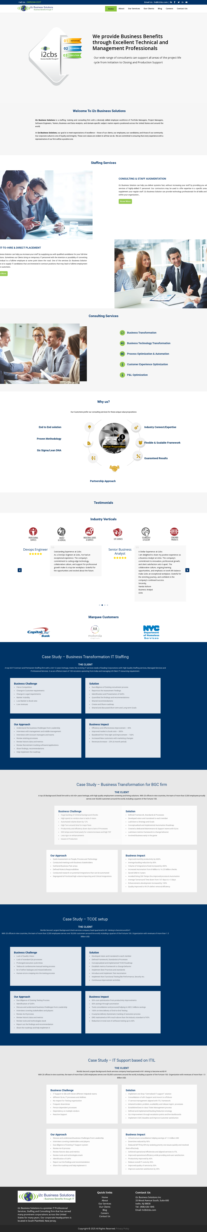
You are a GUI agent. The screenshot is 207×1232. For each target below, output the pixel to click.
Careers (105, 1213)
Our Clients (104, 1206)
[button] (187, 570)
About (105, 1200)
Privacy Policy (122, 1228)
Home (105, 1197)
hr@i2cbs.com (149, 1210)
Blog (105, 1210)
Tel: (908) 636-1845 (144, 1206)
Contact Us (104, 1216)
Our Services (104, 1203)
